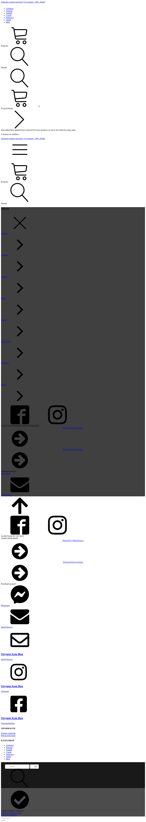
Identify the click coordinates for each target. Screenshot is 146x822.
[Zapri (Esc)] (10, 818)
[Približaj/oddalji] (2, 818)
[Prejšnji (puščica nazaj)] (2, 820)
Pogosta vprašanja (8, 733)
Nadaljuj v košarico (9, 815)
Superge (9, 11)
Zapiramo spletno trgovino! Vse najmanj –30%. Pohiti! (23, 2)
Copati (8, 15)
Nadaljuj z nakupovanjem (11, 813)
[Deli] (7, 818)
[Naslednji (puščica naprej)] (5, 820)
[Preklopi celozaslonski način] (5, 818)
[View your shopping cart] (20, 106)
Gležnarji (10, 9)
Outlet (8, 20)
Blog (8, 22)
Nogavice (10, 18)
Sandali (9, 13)
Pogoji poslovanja (8, 736)
